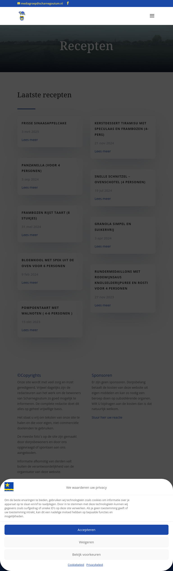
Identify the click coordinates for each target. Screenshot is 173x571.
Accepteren (87, 530)
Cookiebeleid (76, 565)
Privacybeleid (94, 565)
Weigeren (86, 542)
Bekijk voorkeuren (86, 555)
